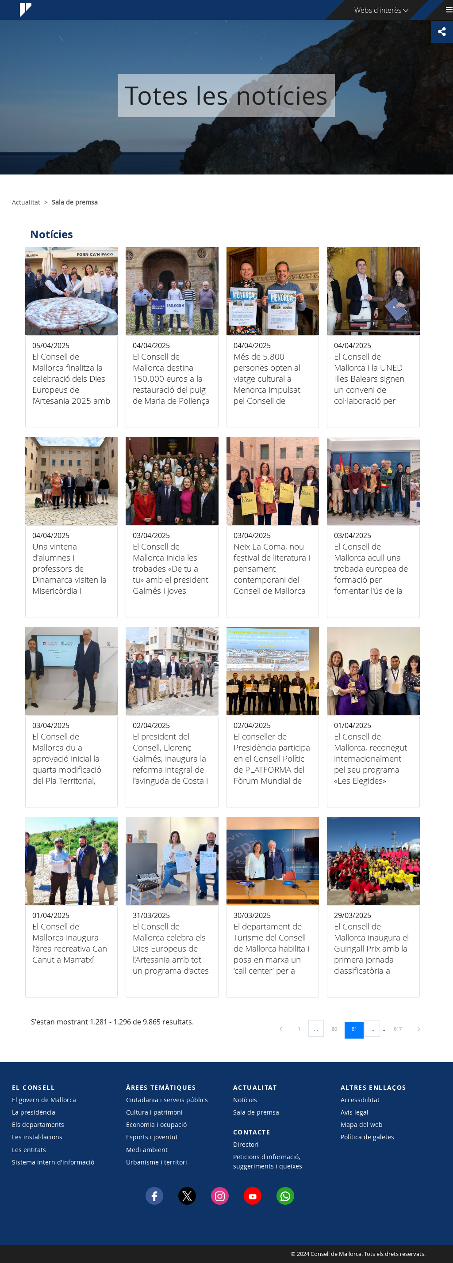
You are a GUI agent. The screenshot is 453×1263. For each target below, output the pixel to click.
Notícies (245, 1100)
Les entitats (29, 1149)
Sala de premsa (256, 1112)
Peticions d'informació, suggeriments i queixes (267, 1161)
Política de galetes (367, 1137)
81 (357, 1028)
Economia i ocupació (156, 1124)
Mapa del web (362, 1124)
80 (337, 1028)
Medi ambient (147, 1149)
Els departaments (38, 1124)
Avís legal (355, 1112)
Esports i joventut (152, 1137)
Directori (246, 1144)
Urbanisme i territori (156, 1162)
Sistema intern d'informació (53, 1162)
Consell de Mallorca (38, 1254)
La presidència (33, 1112)
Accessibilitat (360, 1100)
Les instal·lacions (37, 1137)
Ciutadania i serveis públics (167, 1100)
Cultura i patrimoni (154, 1112)
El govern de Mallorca (44, 1100)
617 (400, 1028)
